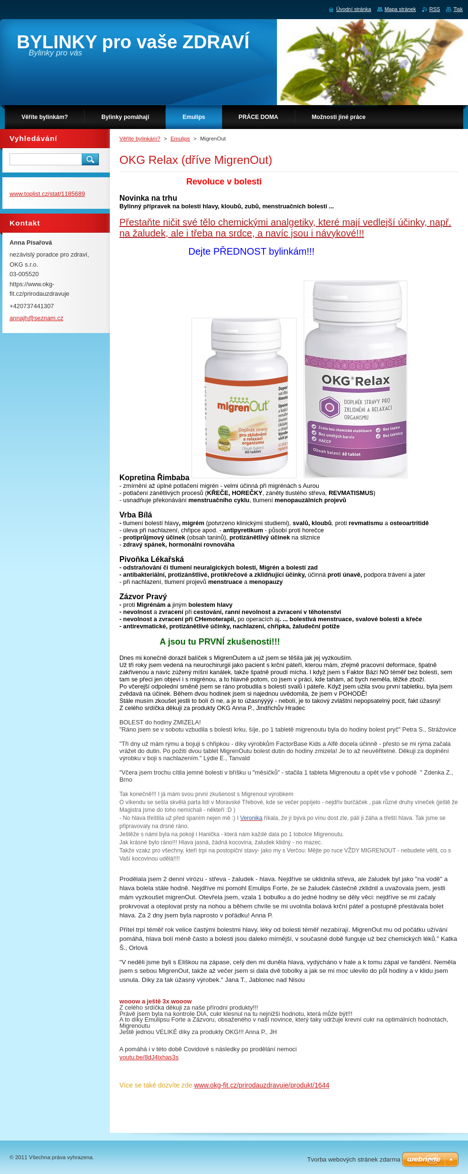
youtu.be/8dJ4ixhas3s (149, 1057)
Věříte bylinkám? (139, 138)
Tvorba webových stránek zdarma (353, 1159)
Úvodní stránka (353, 9)
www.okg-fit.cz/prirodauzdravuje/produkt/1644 (261, 1085)
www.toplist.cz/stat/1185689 (47, 193)
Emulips (180, 138)
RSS (434, 9)
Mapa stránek (400, 9)
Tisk (458, 9)
